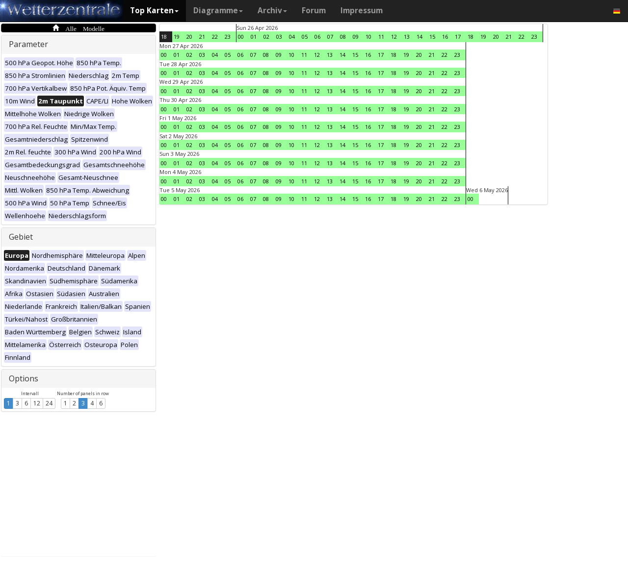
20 (189, 36)
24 (49, 403)
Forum (314, 10)
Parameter (28, 44)
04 (292, 36)
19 (177, 36)
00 (241, 36)
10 (368, 36)
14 (419, 36)
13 (407, 36)
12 (36, 403)
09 (356, 36)
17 (458, 36)
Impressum (361, 10)
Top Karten (154, 10)
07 (330, 36)
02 (266, 36)
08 (343, 36)
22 (215, 36)
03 (279, 36)
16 (445, 36)
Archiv (272, 10)
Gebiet (21, 236)
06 (317, 36)
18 (164, 36)
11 (381, 36)
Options (23, 378)
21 (202, 36)
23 (228, 36)
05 (305, 36)
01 (254, 36)
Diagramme (218, 10)
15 (432, 36)
